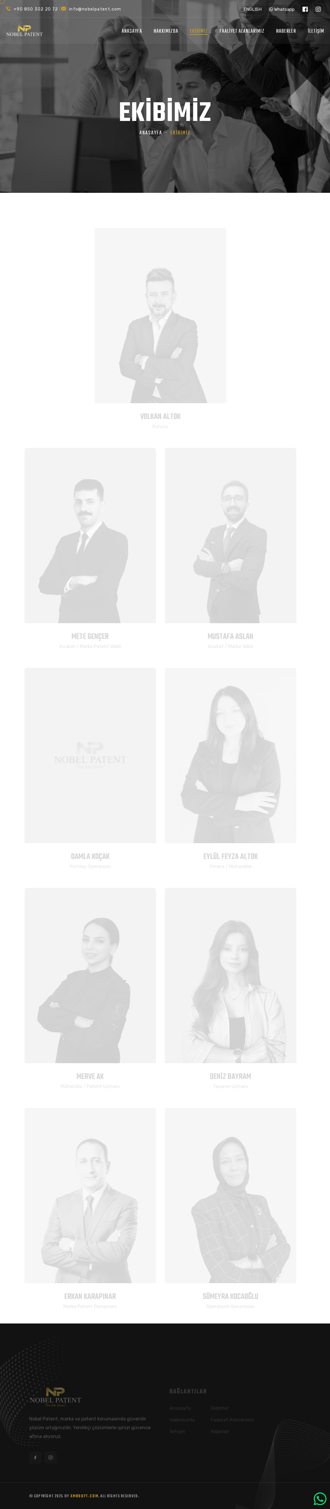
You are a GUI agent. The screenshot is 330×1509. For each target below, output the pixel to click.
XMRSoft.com (84, 1496)
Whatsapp (282, 9)
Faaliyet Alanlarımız (242, 31)
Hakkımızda (166, 31)
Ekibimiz (199, 31)
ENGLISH (252, 9)
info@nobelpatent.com (95, 9)
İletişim (316, 31)
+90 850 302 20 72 (36, 9)
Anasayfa (132, 31)
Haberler (286, 31)
